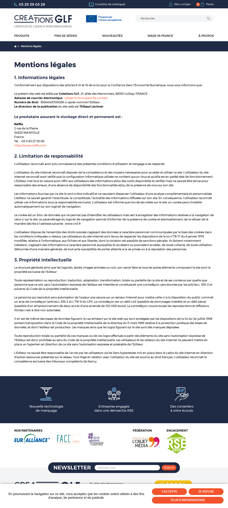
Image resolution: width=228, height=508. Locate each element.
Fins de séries (65, 36)
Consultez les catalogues (110, 4)
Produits (21, 36)
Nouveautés (112, 36)
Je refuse (206, 491)
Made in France (160, 36)
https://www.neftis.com (30, 145)
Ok (208, 18)
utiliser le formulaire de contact (86, 98)
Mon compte (182, 4)
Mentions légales (31, 46)
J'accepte (169, 491)
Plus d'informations (188, 500)
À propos (206, 36)
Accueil (15, 46)
